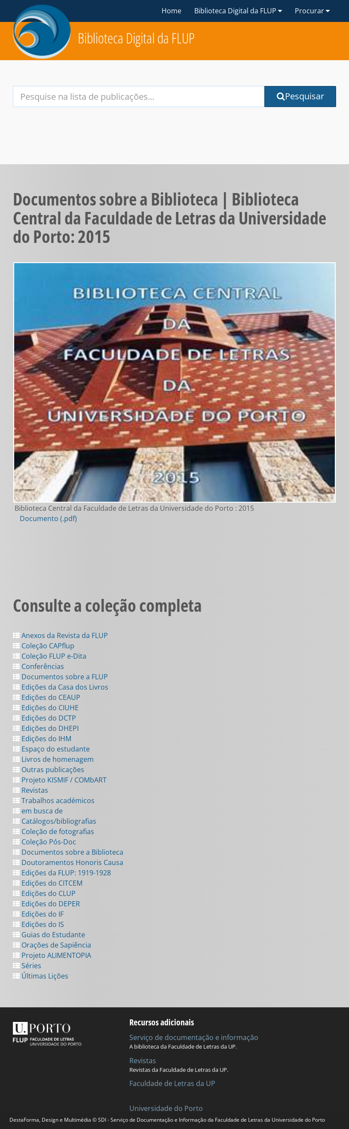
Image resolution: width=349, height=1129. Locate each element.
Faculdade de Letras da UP (172, 1083)
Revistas (30, 790)
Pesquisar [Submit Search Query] (300, 96)
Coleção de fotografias (53, 831)
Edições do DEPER (46, 903)
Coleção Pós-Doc (44, 842)
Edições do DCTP (44, 718)
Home (171, 10)
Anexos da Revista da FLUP (60, 635)
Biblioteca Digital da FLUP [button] (238, 10)
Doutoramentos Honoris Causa (68, 862)
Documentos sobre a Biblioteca (68, 852)
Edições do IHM (42, 738)
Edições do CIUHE (46, 707)
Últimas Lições (40, 976)
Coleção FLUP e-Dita (49, 656)
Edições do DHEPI (46, 728)
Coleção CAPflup (43, 645)
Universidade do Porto (166, 1108)
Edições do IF (38, 914)
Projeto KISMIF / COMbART (60, 780)
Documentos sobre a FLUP (60, 676)
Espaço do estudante (51, 749)
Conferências (38, 666)
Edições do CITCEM (48, 883)
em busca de (38, 811)
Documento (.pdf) (48, 518)
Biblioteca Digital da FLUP (136, 38)
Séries (27, 965)
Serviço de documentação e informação (193, 1037)
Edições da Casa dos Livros (60, 687)
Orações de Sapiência (52, 945)
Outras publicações (48, 769)
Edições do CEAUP (46, 697)
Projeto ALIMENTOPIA (52, 955)
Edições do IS (38, 924)
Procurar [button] (312, 10)
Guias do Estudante (49, 934)
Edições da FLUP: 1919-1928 (62, 872)
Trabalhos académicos (54, 800)
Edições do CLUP (44, 893)
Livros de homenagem (53, 759)
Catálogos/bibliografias (54, 821)
